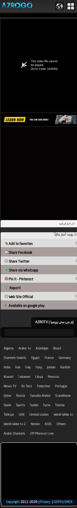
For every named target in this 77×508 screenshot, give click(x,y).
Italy (38, 367)
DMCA (68, 501)
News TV (10, 386)
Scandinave (63, 395)
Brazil (57, 348)
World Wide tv (63, 414)
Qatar (7, 395)
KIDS (48, 423)
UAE (22, 414)
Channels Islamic (15, 357)
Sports (20, 405)
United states (39, 414)
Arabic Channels (14, 433)
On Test (26, 386)
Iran (17, 367)
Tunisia (59, 405)
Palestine (43, 386)
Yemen (35, 423)
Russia (20, 395)
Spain (7, 405)
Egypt (35, 357)
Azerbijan (42, 348)
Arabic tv (24, 348)
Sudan (34, 405)
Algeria (9, 348)
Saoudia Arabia (40, 395)
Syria (46, 405)
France (49, 357)
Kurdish (65, 367)
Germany (65, 357)
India (7, 367)
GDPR (58, 501)
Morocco (53, 376)
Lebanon (24, 376)
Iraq (28, 367)
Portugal (61, 386)
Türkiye (9, 414)
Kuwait (9, 376)
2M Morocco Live (42, 433)
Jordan (51, 367)
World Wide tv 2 (15, 423)
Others (61, 423)
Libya (39, 376)
